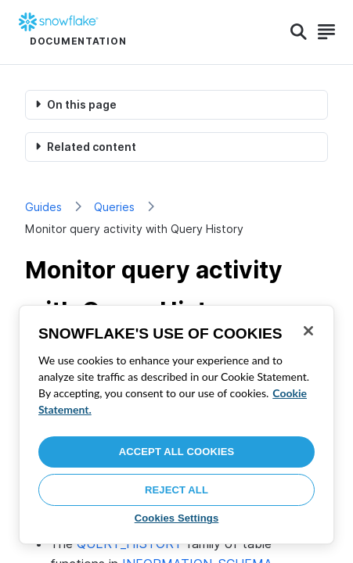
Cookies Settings (177, 518)
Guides (43, 206)
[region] (176, 424)
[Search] (298, 32)
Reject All (176, 490)
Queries (114, 206)
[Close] (308, 331)
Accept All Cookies (177, 451)
